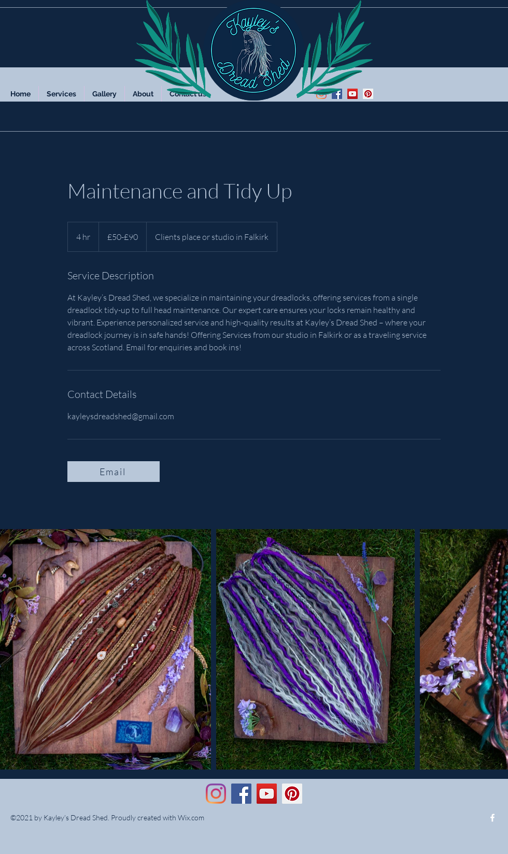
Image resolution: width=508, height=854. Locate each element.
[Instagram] (216, 794)
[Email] (113, 471)
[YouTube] (352, 94)
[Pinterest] (368, 94)
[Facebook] (337, 94)
